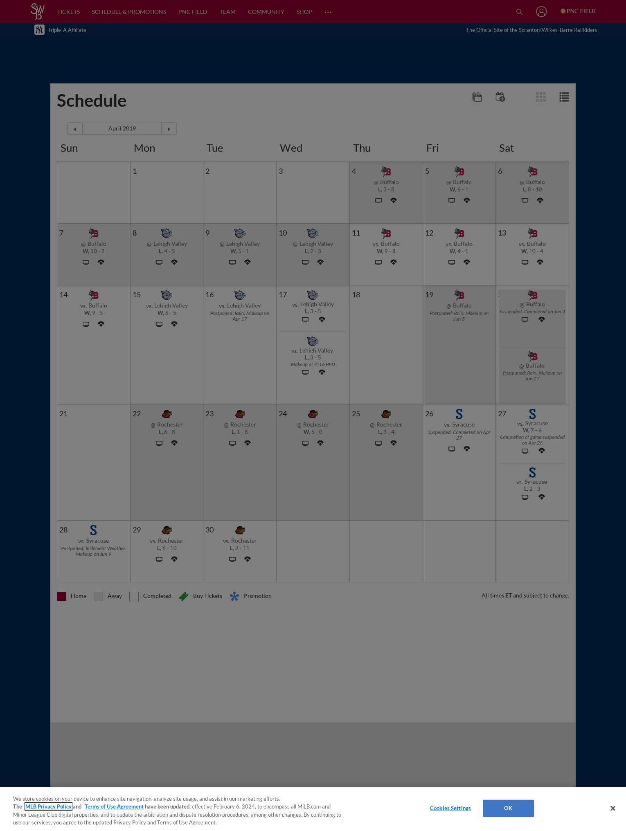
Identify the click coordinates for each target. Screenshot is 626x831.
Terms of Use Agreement (114, 806)
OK (508, 808)
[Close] (613, 808)
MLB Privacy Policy (48, 806)
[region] (313, 809)
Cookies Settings (450, 808)
